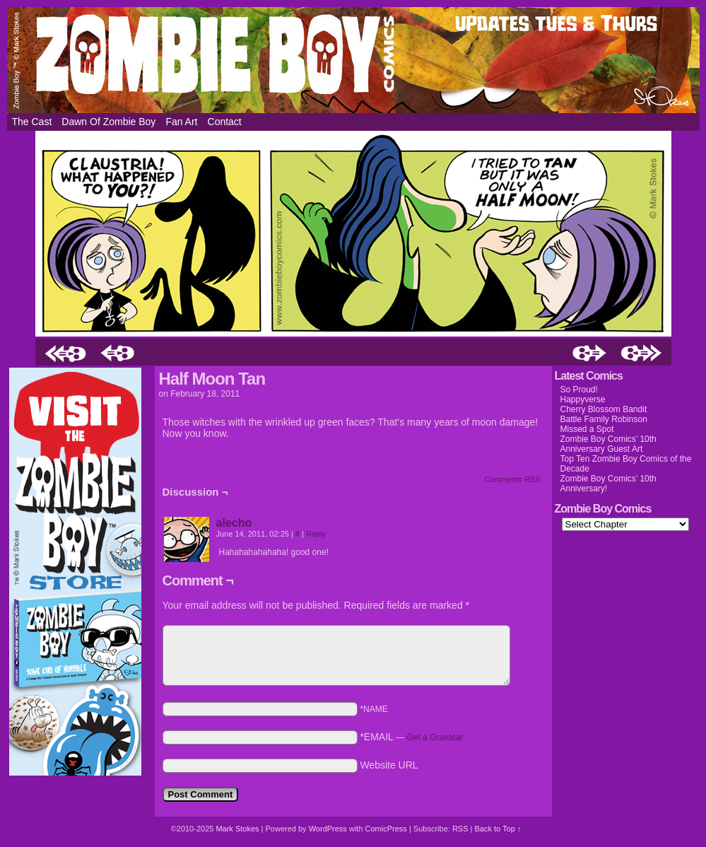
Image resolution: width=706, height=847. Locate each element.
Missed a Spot (587, 429)
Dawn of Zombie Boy (108, 121)
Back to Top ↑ (497, 828)
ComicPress (386, 828)
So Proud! (579, 390)
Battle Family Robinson (603, 419)
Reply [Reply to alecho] (316, 534)
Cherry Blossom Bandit (603, 409)
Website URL (389, 765)
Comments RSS (513, 479)
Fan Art (181, 121)
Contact (225, 121)
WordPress (328, 828)
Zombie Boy (353, 60)
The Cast (32, 121)
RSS (460, 828)
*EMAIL (411, 736)
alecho (234, 523)
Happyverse (583, 399)
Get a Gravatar (435, 737)
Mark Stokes (238, 828)
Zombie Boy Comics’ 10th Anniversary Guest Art (608, 444)
